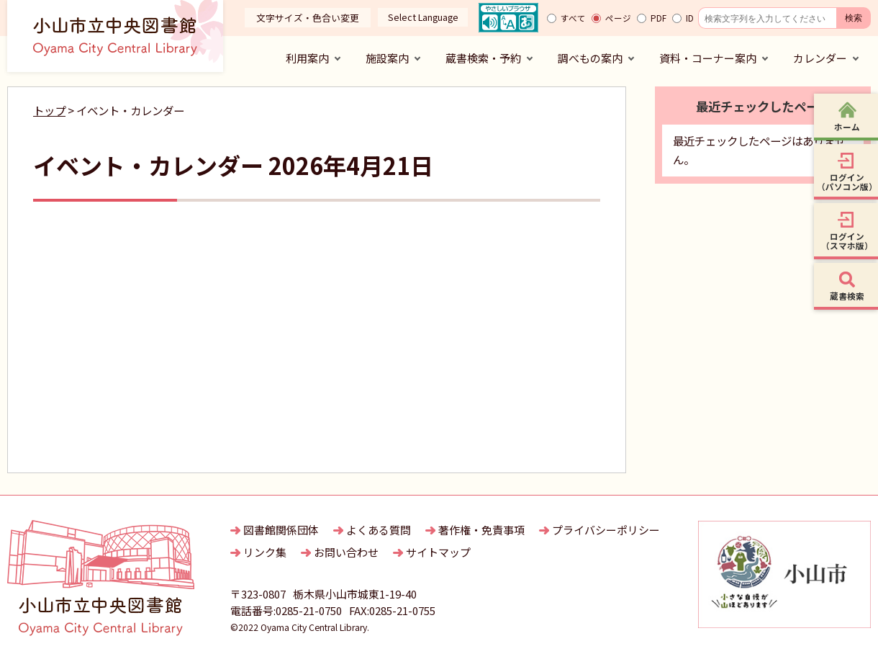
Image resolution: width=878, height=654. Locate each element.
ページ (618, 18)
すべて (573, 18)
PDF (658, 18)
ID (690, 18)
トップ (49, 110)
